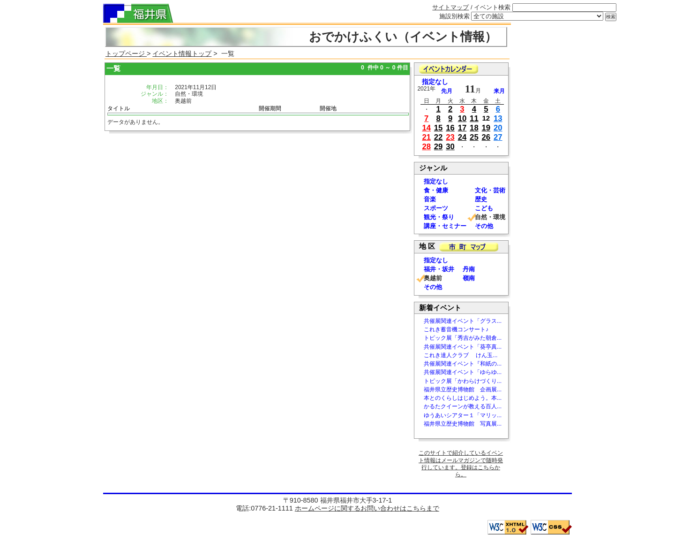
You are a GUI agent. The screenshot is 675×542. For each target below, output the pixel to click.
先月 (446, 91)
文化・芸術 (490, 190)
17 (462, 127)
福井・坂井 (439, 269)
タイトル (118, 108)
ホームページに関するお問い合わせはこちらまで (367, 508)
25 (474, 137)
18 (474, 127)
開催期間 (270, 108)
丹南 (469, 269)
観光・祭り (439, 217)
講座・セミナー (445, 225)
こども (484, 208)
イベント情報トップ (181, 53)
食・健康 (436, 190)
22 (438, 137)
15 (438, 127)
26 (486, 137)
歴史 (481, 199)
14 (426, 127)
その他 (484, 225)
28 (426, 146)
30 (450, 146)
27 (498, 137)
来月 (499, 91)
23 (450, 137)
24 (462, 137)
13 (498, 118)
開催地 (328, 108)
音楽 (430, 199)
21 (426, 137)
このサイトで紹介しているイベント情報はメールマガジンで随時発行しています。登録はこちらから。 (461, 463)
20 (498, 127)
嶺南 (469, 278)
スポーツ (436, 208)
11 (474, 118)
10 (462, 118)
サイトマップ (450, 7)
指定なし (435, 81)
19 (486, 127)
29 (438, 146)
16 (450, 127)
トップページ (126, 53)
